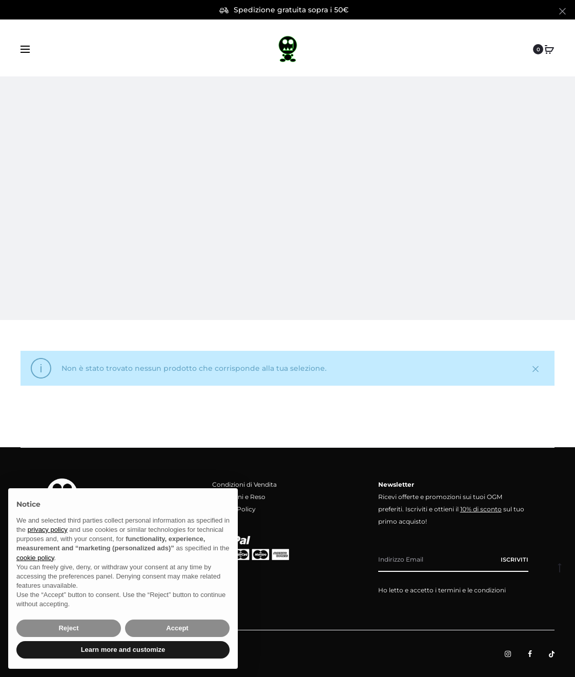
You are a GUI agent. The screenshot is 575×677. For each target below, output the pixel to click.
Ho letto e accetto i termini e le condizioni (442, 590)
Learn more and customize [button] (123, 649)
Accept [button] (177, 628)
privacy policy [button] (48, 529)
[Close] (562, 10)
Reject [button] (68, 628)
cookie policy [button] (35, 558)
